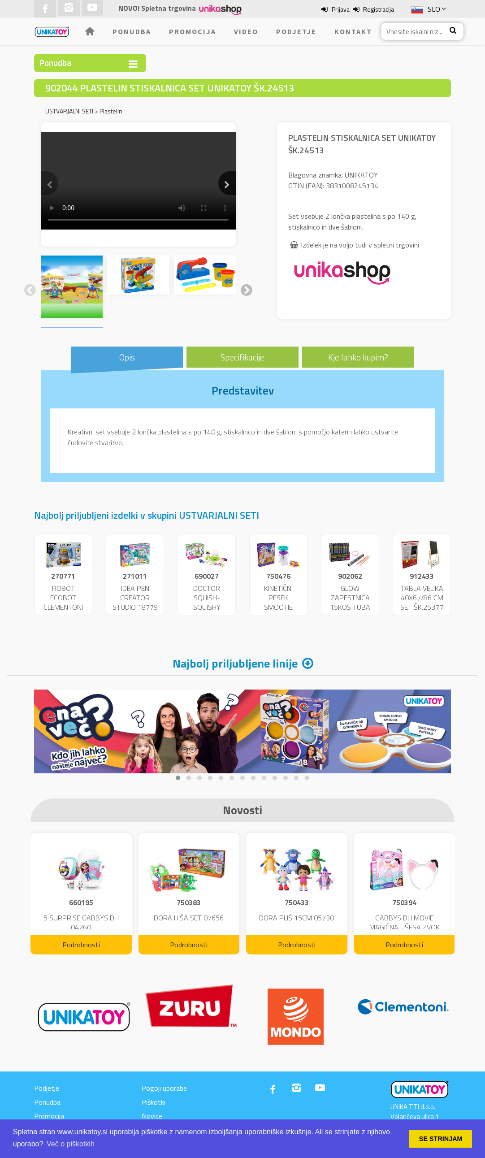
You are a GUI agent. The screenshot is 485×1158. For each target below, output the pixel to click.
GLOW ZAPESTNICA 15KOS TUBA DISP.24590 (350, 602)
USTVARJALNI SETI (69, 111)
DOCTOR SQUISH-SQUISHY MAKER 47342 (207, 602)
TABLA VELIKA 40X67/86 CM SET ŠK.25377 (421, 597)
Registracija (378, 9)
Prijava (341, 9)
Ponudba (132, 31)
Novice (152, 1115)
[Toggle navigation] (133, 63)
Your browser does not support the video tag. (138, 181)
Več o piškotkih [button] (71, 1144)
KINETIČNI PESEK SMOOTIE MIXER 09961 (278, 602)
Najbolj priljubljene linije (235, 663)
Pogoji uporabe (164, 1088)
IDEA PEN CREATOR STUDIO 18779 (135, 597)
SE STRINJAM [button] (441, 1138)
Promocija (192, 31)
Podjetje (296, 31)
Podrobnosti (81, 944)
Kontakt (353, 31)
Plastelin (111, 111)
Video (246, 31)
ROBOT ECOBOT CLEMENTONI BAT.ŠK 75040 (63, 602)
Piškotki (153, 1102)
